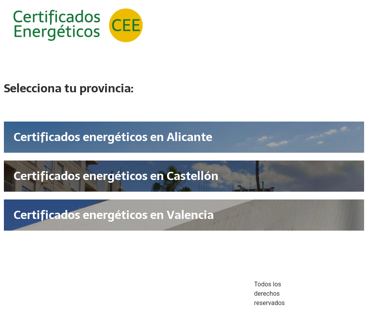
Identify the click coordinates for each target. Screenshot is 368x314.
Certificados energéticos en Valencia (114, 214)
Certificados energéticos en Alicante (113, 136)
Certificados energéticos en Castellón (116, 175)
